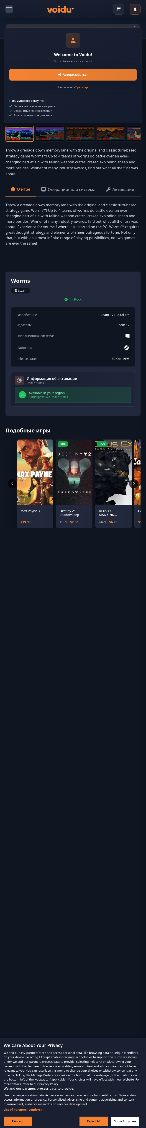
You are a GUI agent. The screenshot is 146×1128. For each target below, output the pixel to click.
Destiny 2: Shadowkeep (69, 513)
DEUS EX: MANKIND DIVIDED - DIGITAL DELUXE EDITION (113, 513)
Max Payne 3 (30, 511)
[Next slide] (130, 82)
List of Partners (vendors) (23, 1114)
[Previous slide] (15, 82)
